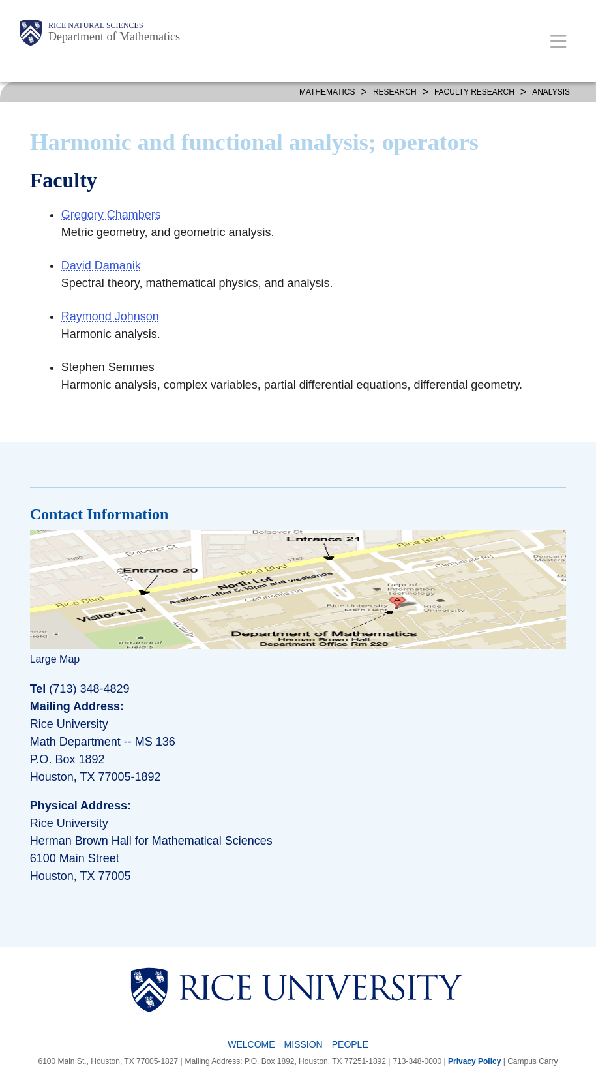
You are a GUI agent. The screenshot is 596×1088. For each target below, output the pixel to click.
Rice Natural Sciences (95, 25)
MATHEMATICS (327, 92)
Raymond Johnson (110, 316)
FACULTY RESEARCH (474, 92)
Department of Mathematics (114, 36)
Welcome (251, 1044)
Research (395, 92)
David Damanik (101, 265)
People (350, 1044)
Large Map (55, 659)
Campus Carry (532, 1061)
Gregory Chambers (111, 214)
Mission (303, 1044)
